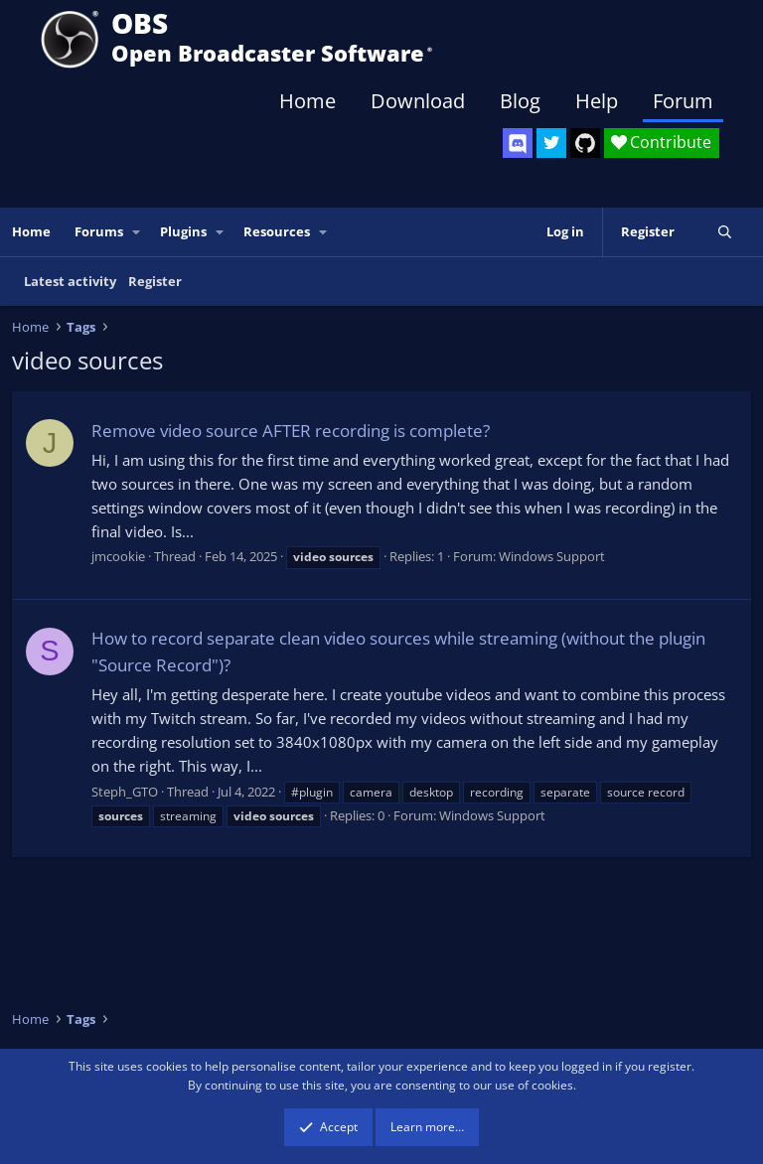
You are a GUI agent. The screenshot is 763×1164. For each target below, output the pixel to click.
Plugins (183, 231)
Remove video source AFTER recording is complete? (290, 430)
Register (155, 281)
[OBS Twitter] (551, 143)
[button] (137, 232)
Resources (276, 231)
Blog (520, 100)
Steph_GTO (124, 791)
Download (418, 100)
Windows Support (552, 556)
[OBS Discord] (518, 143)
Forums (99, 231)
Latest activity (70, 281)
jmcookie (118, 556)
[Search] (724, 232)
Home (307, 100)
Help (596, 100)
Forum (683, 100)
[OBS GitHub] (585, 143)
